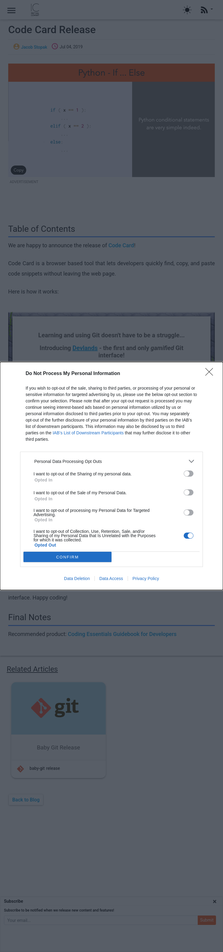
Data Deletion (77, 578)
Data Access (111, 578)
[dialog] (111, 476)
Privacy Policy (146, 578)
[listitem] (111, 461)
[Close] (211, 374)
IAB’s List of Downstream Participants (88, 432)
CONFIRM (67, 556)
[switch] (188, 474)
